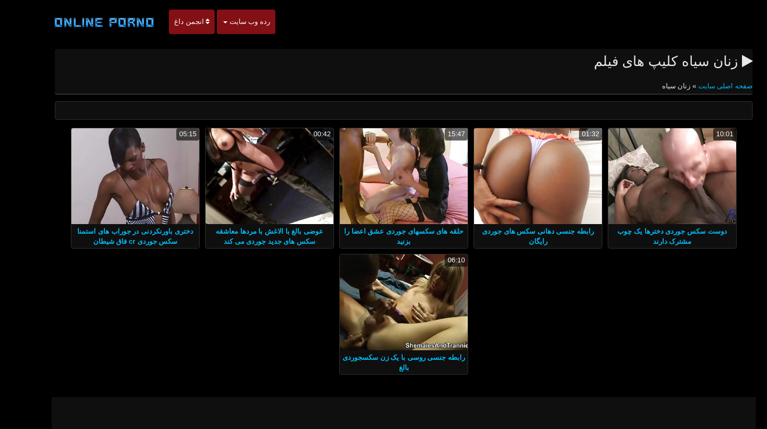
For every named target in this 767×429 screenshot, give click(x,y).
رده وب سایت (226, 22)
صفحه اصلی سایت (704, 86)
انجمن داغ (171, 22)
